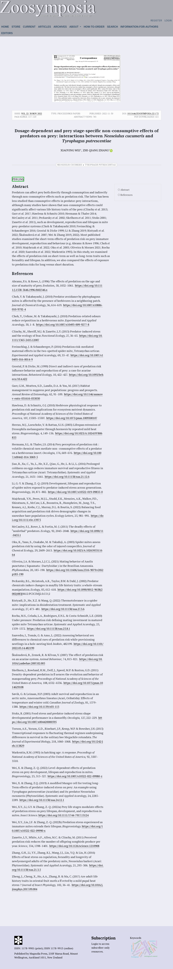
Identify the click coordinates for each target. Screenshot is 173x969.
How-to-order (94, 26)
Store (16, 26)
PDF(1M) (18, 179)
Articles (44, 26)
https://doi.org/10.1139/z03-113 (39, 706)
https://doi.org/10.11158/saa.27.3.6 (62, 609)
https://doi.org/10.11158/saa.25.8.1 (48, 628)
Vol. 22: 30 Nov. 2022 (31, 113)
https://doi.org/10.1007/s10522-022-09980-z (75, 776)
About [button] (74, 26)
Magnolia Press (38, 953)
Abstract (124, 189)
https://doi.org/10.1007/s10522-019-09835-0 (75, 492)
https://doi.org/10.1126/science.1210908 (74, 846)
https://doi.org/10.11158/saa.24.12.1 (41, 800)
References (126, 194)
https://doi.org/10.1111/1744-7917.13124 (63, 815)
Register (156, 20)
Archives (60, 26)
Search (112, 26)
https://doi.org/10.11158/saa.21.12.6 (67, 476)
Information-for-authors (139, 26)
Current (29, 26)
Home (5, 26)
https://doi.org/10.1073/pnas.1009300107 (71, 418)
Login (168, 20)
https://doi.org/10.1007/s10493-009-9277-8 (62, 324)
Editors (7, 33)
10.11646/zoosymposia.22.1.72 (143, 113)
